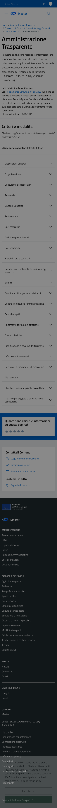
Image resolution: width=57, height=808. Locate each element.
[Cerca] (48, 13)
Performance (11, 216)
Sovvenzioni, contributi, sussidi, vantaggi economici (26, 270)
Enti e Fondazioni (10, 559)
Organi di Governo (11, 545)
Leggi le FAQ (8, 732)
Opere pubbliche (13, 335)
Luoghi (5, 693)
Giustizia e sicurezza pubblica (16, 620)
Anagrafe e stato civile (13, 591)
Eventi (5, 698)
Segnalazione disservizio (14, 742)
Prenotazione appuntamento (16, 737)
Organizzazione (13, 174)
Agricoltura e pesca (11, 581)
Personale (10, 195)
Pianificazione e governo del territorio (24, 346)
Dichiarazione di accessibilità (16, 771)
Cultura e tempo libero (13, 610)
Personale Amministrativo (15, 555)
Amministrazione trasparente (16, 751)
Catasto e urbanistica (12, 606)
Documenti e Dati (10, 564)
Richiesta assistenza (12, 746)
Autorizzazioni (9, 601)
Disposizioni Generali (15, 163)
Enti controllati (12, 227)
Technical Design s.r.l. (22, 800)
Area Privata (8, 783)
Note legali (7, 766)
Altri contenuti (12, 377)
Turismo (5, 645)
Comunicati (7, 671)
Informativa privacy (11, 756)
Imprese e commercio (12, 625)
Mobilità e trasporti (11, 630)
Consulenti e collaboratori (18, 184)
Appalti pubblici (9, 596)
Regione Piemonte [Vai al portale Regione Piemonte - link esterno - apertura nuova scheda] (11, 4)
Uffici (4, 540)
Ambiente (7, 586)
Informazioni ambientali (17, 356)
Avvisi (5, 676)
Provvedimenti (12, 248)
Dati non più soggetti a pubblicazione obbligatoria (24, 400)
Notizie (5, 666)
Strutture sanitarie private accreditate (25, 388)
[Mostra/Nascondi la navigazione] (6, 13)
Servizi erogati (12, 314)
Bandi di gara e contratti (17, 258)
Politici (5, 550)
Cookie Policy (8, 761)
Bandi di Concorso (14, 206)
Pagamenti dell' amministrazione (22, 325)
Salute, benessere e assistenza (17, 635)
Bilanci (8, 282)
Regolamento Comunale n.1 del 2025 (23, 91)
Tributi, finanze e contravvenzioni (18, 640)
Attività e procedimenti (17, 237)
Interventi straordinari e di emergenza (24, 367)
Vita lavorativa (9, 650)
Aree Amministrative (12, 535)
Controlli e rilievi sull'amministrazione (24, 303)
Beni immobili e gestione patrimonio (23, 293)
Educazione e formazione (14, 615)
